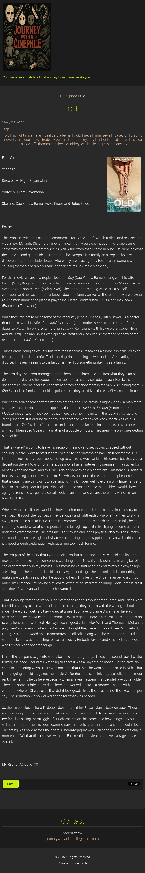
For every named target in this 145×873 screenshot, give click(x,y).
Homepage (68, 96)
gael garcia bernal (57, 135)
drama (74, 140)
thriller (101, 140)
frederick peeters (54, 140)
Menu (134, 9)
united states (118, 140)
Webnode (81, 863)
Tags (6, 129)
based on (121, 135)
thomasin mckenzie (53, 144)
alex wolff (28, 144)
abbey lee (77, 144)
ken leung (94, 144)
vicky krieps (82, 135)
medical (137, 140)
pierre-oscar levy (27, 140)
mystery (88, 140)
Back (11, 784)
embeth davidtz (116, 144)
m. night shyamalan (27, 135)
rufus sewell (103, 135)
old (7, 135)
